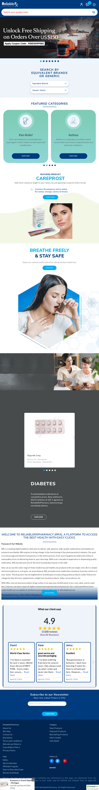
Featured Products (58, 731)
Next (74, 437)
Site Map (6, 731)
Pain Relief (54, 741)
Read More (49, 593)
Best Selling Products (59, 734)
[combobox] (49, 12)
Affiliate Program (10, 766)
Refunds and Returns (12, 744)
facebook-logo (52, 761)
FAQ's (5, 760)
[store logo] (9, 4)
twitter (58, 761)
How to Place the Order (13, 769)
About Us (7, 728)
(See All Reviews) (49, 634)
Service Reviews (10, 763)
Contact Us (7, 734)
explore (49, 268)
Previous (25, 437)
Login (82, 5)
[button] (40, 61)
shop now (50, 197)
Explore (25, 156)
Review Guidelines (11, 773)
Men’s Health (55, 738)
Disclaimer (7, 738)
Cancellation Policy (11, 747)
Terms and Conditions (12, 741)
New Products (56, 728)
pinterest (65, 761)
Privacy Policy (9, 750)
